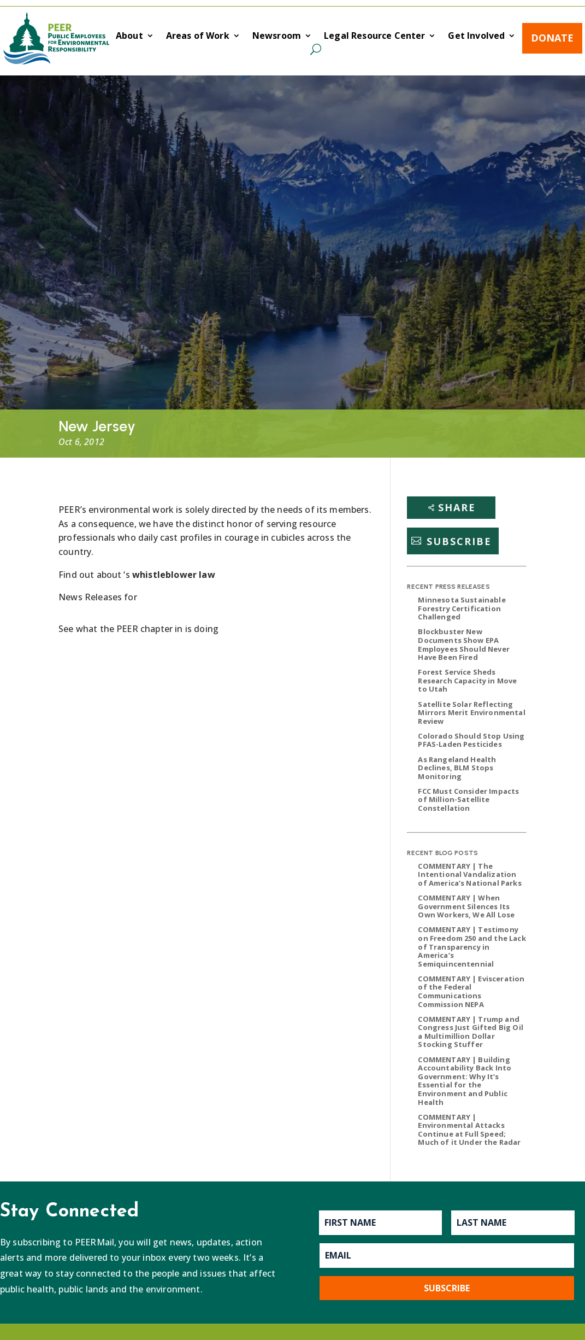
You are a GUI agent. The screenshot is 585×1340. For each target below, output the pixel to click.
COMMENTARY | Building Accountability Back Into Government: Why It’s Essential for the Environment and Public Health (464, 1081)
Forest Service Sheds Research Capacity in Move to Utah (467, 680)
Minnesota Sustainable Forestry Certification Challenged (461, 608)
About (129, 37)
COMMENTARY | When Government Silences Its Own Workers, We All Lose (466, 906)
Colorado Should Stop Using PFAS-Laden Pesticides (471, 740)
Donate (552, 37)
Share (457, 507)
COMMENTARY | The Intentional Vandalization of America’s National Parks (469, 874)
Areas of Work (197, 37)
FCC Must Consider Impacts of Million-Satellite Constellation (468, 799)
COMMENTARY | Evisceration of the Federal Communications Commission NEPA (471, 991)
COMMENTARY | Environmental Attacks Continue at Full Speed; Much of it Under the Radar (469, 1130)
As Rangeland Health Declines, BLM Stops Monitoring (457, 767)
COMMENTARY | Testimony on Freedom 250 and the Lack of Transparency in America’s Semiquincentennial (471, 946)
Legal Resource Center (374, 37)
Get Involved (476, 37)
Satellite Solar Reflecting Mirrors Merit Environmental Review (471, 712)
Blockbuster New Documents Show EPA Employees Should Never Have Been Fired (464, 644)
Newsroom (276, 37)
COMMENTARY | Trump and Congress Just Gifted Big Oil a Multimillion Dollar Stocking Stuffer (470, 1032)
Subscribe (459, 540)
